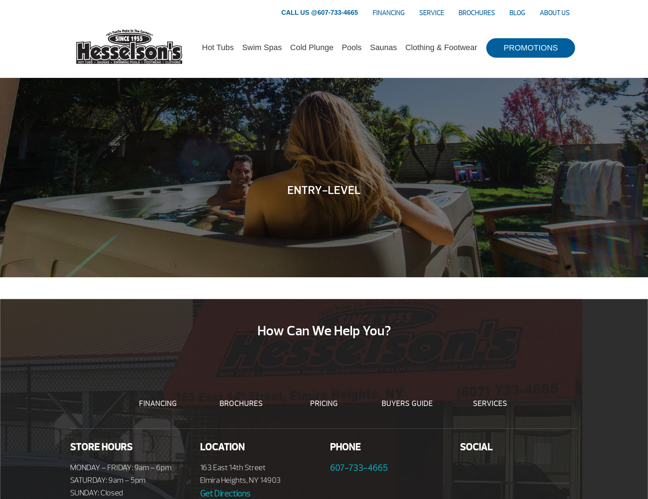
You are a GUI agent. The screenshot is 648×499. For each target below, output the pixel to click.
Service (431, 13)
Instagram (527, 470)
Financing (389, 13)
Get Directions (225, 493)
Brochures (476, 13)
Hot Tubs (218, 47)
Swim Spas (262, 47)
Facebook (468, 470)
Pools (352, 47)
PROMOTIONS (531, 47)
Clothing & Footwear (441, 47)
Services (490, 403)
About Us (555, 13)
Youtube (488, 470)
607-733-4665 (359, 468)
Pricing (324, 403)
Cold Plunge (312, 47)
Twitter (508, 470)
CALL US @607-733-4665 (319, 12)
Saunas (383, 47)
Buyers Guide (407, 403)
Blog (517, 13)
